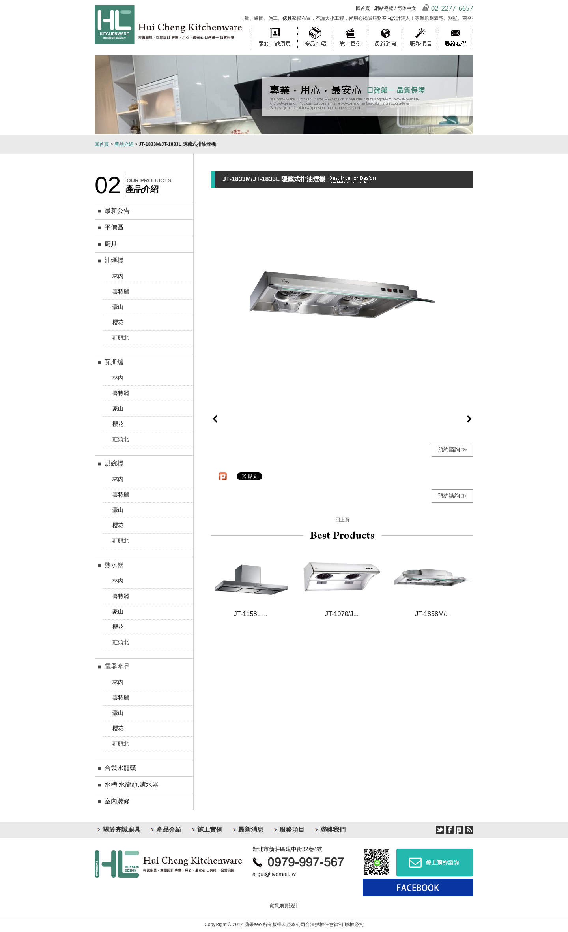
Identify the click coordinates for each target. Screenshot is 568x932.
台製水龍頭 (120, 768)
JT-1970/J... (342, 613)
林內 (117, 276)
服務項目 (420, 25)
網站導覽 (383, 8)
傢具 (290, 18)
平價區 (114, 227)
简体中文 (406, 8)
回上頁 (342, 519)
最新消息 (385, 25)
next (469, 419)
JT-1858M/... (433, 613)
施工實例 (350, 25)
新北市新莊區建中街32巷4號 (287, 849)
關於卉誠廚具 (274, 25)
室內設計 (394, 18)
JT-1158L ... (251, 613)
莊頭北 (120, 337)
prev (215, 419)
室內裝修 (117, 801)
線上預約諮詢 (434, 862)
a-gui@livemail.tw (274, 874)
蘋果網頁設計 (284, 905)
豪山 (117, 307)
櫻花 (117, 322)
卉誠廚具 (169, 864)
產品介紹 (315, 25)
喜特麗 (120, 291)
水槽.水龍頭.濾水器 (132, 784)
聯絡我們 (455, 25)
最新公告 (117, 210)
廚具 (111, 244)
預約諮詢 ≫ (452, 449)
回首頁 (363, 8)
